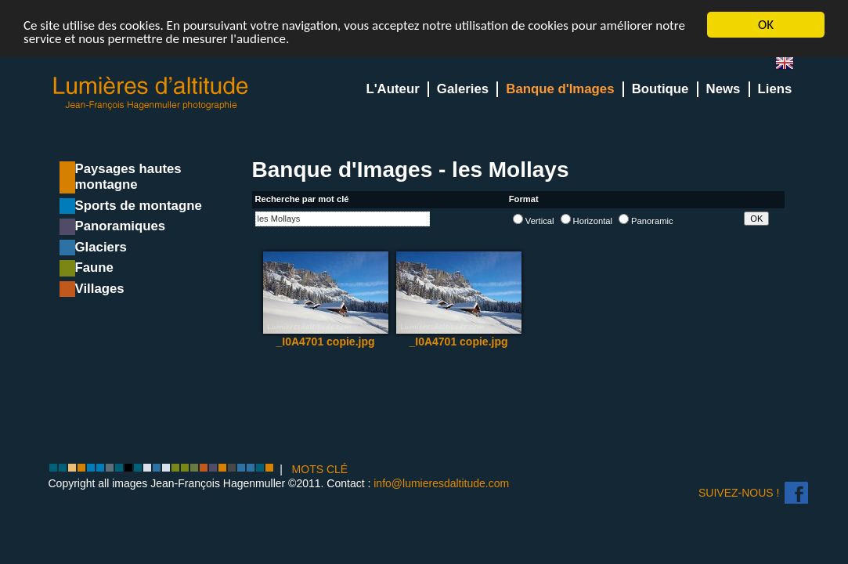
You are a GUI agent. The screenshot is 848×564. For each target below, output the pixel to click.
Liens (775, 88)
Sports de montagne (138, 205)
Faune (94, 267)
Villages (99, 288)
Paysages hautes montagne (128, 176)
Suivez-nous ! (738, 492)
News (723, 88)
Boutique (660, 88)
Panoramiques (120, 226)
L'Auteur (392, 88)
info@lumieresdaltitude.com (441, 482)
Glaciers (101, 247)
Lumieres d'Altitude (151, 93)
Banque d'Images (560, 88)
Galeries (463, 88)
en (791, 66)
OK (766, 24)
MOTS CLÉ (320, 469)
